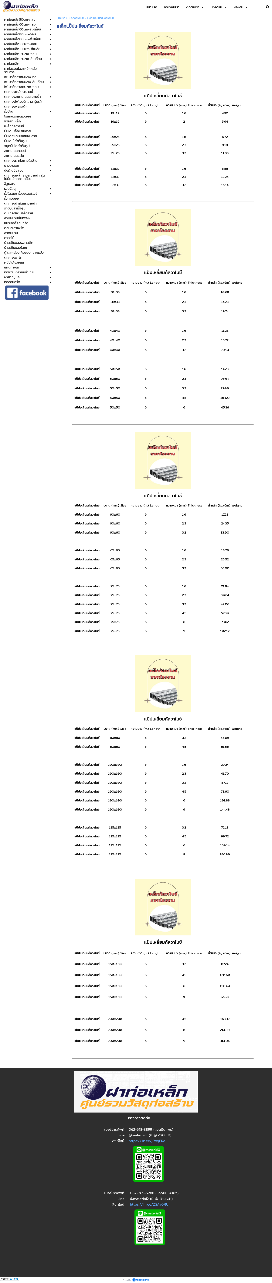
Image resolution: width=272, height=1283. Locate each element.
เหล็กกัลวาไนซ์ (76, 18)
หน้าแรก (61, 18)
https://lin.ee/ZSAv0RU (149, 1204)
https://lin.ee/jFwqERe (147, 1141)
